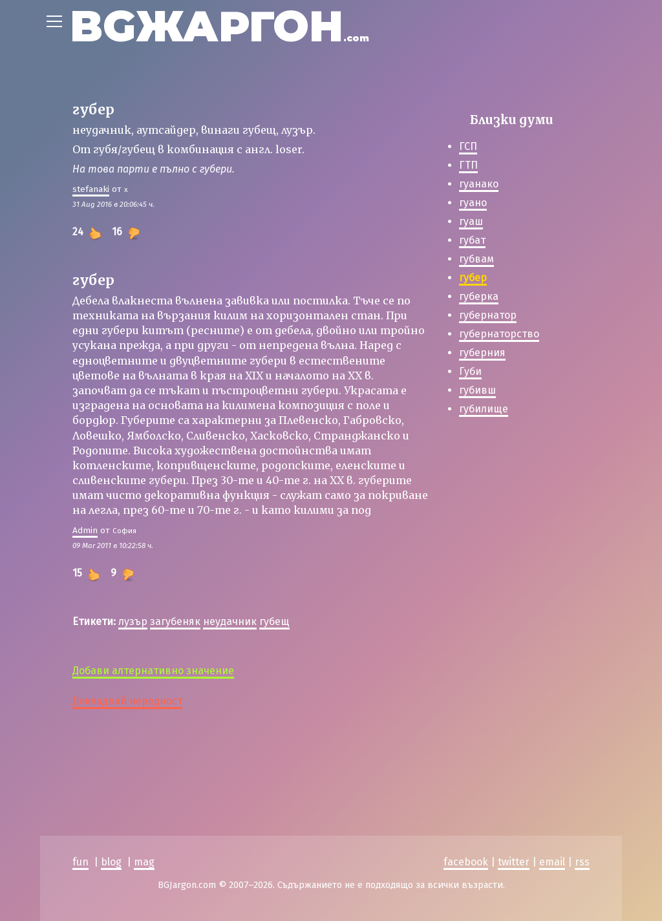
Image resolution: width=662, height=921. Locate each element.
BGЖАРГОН (219, 26)
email (552, 862)
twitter (513, 862)
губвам (476, 259)
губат (472, 240)
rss (582, 862)
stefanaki (90, 189)
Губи (470, 371)
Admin (85, 530)
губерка (478, 296)
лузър (132, 621)
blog (111, 862)
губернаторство (499, 334)
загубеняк (175, 621)
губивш (477, 390)
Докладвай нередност (127, 701)
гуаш (471, 221)
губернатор (488, 315)
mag (144, 862)
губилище (483, 409)
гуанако (478, 184)
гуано (473, 202)
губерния (482, 352)
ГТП (468, 165)
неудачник (230, 621)
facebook (465, 862)
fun (80, 862)
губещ (274, 621)
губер (473, 277)
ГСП (468, 146)
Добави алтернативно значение (153, 670)
